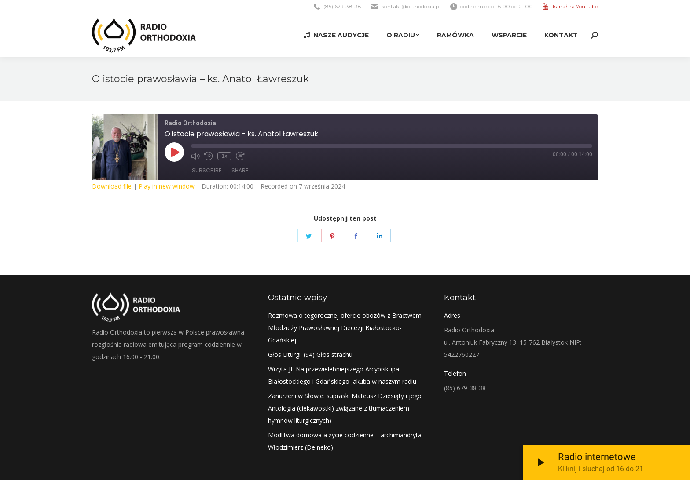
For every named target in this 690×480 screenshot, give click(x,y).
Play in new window (167, 186)
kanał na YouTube (575, 6)
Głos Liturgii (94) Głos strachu (310, 354)
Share (239, 170)
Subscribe (206, 170)
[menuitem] (336, 35)
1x (225, 156)
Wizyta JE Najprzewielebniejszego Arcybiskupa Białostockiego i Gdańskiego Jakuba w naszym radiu (342, 375)
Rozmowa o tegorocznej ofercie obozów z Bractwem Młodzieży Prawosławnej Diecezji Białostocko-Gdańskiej (345, 327)
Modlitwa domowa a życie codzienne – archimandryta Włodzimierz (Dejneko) (345, 441)
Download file (112, 186)
